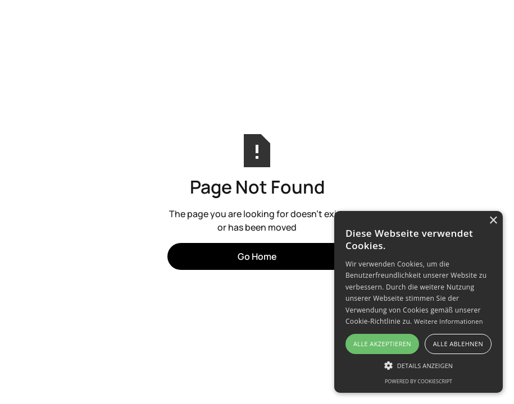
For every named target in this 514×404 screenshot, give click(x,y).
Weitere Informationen (448, 321)
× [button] (493, 221)
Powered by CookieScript (418, 381)
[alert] (418, 302)
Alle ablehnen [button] (458, 343)
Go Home (257, 256)
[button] (418, 365)
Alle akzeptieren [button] (382, 343)
